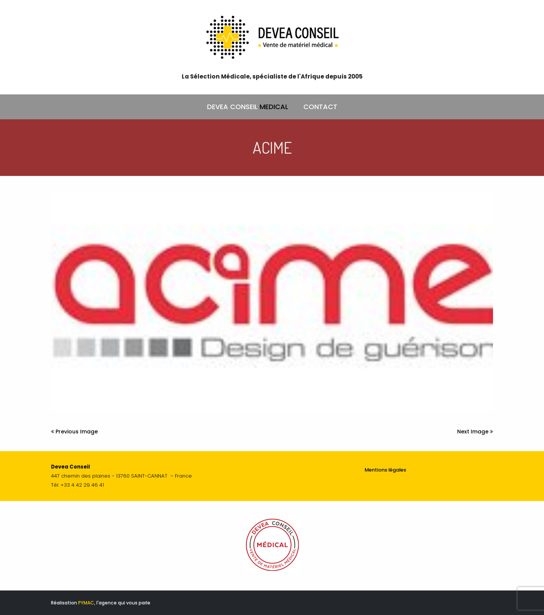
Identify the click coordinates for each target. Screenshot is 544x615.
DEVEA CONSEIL (247, 107)
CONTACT (320, 106)
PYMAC (86, 603)
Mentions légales (385, 469)
